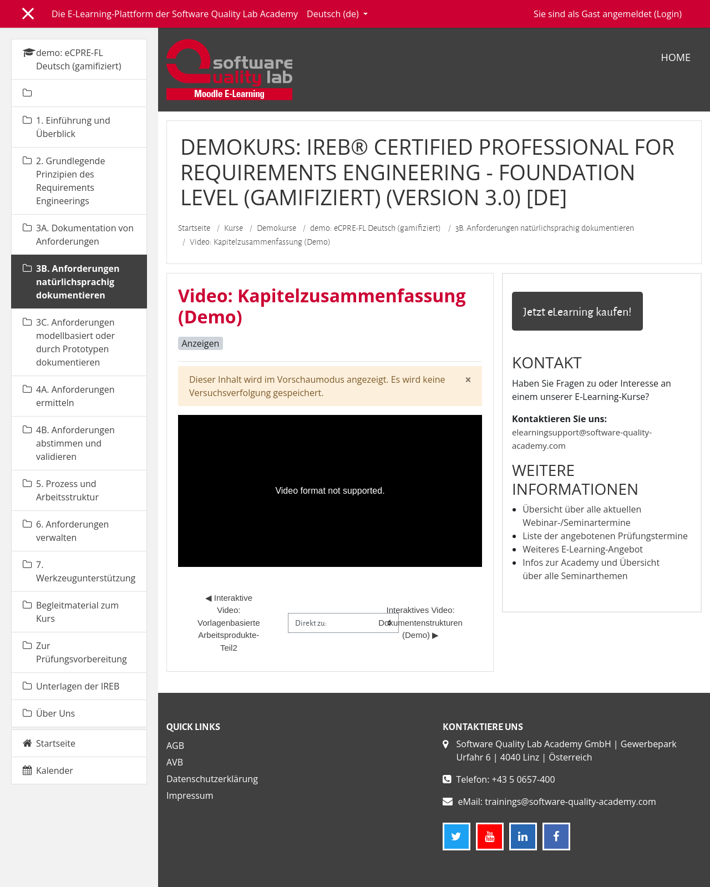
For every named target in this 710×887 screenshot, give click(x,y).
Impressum (189, 795)
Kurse (233, 228)
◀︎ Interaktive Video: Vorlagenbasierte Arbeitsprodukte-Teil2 (229, 622)
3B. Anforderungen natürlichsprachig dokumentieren (544, 228)
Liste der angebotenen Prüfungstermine (605, 536)
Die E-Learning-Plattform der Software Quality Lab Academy (175, 14)
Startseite (194, 228)
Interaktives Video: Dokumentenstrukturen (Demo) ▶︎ (421, 622)
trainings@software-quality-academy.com (570, 801)
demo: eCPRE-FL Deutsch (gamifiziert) (375, 228)
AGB (175, 745)
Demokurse (276, 228)
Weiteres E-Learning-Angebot (583, 549)
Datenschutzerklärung (212, 779)
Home (676, 57)
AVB (174, 762)
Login (668, 14)
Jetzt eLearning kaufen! (577, 311)
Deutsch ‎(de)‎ (334, 14)
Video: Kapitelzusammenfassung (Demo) (260, 241)
